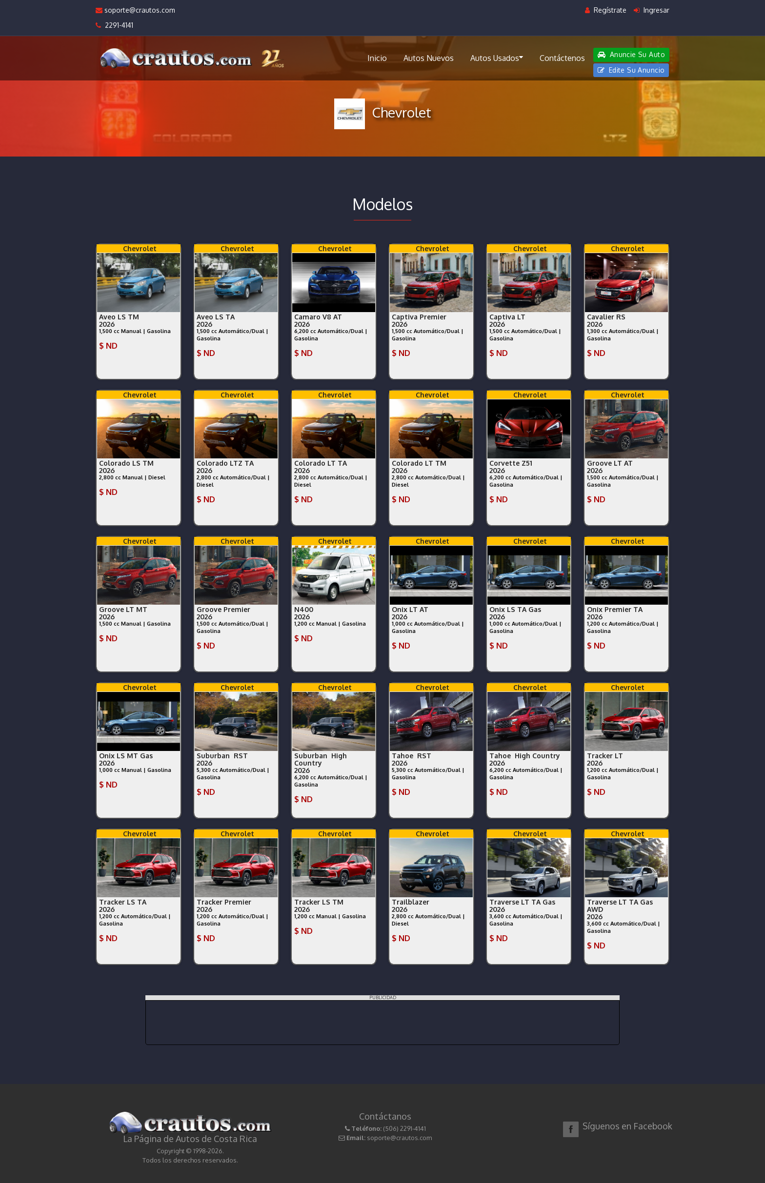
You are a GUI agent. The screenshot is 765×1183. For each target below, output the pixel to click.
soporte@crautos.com (135, 10)
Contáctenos (562, 58)
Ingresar (651, 10)
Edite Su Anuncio (631, 70)
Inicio (377, 58)
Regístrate (605, 10)
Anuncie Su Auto (631, 54)
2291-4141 (114, 25)
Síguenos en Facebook (627, 1126)
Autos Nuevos (428, 58)
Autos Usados (496, 57)
